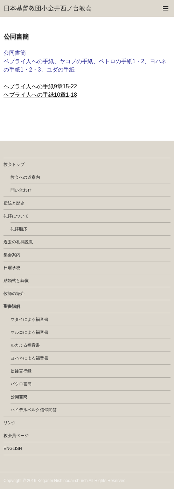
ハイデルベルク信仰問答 (34, 409)
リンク (10, 422)
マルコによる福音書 (29, 332)
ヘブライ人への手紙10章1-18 (40, 95)
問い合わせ (21, 190)
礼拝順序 (19, 229)
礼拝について (16, 216)
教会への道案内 (25, 177)
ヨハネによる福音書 (29, 358)
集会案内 (12, 254)
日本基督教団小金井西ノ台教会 (48, 8)
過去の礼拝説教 (18, 241)
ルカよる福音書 (25, 345)
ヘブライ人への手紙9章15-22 (40, 86)
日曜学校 (12, 267)
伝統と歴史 (14, 203)
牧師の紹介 (14, 293)
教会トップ (14, 164)
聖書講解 (12, 306)
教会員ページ (16, 435)
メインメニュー (165, 8)
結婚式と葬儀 (16, 280)
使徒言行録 (21, 371)
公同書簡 (19, 396)
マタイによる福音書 (29, 319)
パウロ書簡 (21, 383)
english (13, 448)
